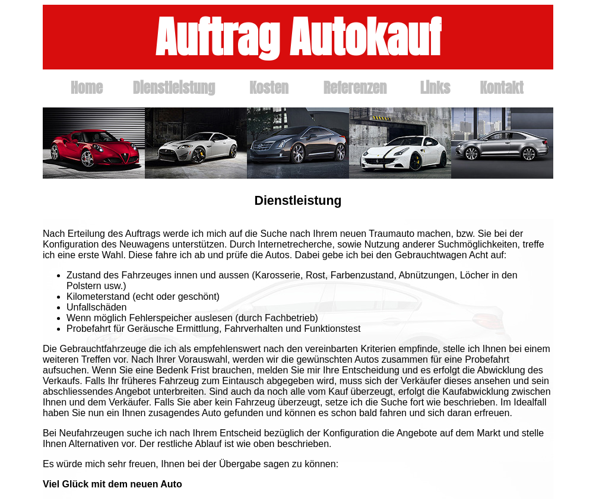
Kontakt (501, 88)
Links (435, 88)
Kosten (269, 88)
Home (87, 88)
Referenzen (355, 88)
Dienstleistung (174, 88)
